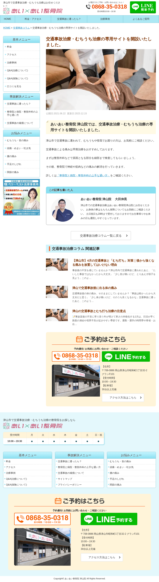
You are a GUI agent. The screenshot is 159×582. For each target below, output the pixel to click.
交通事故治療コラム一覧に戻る (101, 235)
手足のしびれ (14, 164)
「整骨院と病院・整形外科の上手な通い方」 (83, 175)
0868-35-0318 (109, 7)
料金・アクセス (33, 19)
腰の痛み (12, 156)
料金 (9, 46)
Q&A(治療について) (17, 70)
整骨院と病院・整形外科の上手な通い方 (22, 113)
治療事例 (105, 19)
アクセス (12, 54)
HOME (7, 19)
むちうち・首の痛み (17, 140)
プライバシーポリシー (70, 484)
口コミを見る (14, 86)
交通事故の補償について (20, 123)
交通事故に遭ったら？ (69, 19)
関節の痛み (13, 172)
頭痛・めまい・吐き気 (19, 148)
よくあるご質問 (141, 19)
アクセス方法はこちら (123, 397)
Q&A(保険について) (17, 78)
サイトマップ (65, 479)
